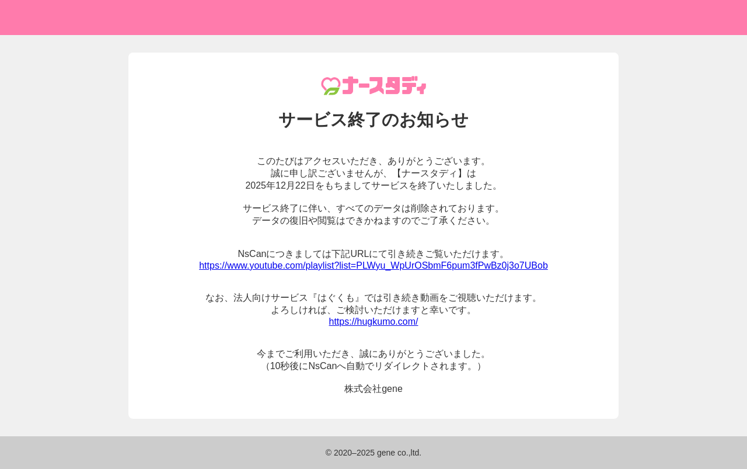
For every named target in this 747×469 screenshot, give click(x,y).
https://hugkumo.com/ (373, 321)
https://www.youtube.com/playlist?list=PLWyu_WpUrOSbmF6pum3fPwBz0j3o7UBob (373, 265)
